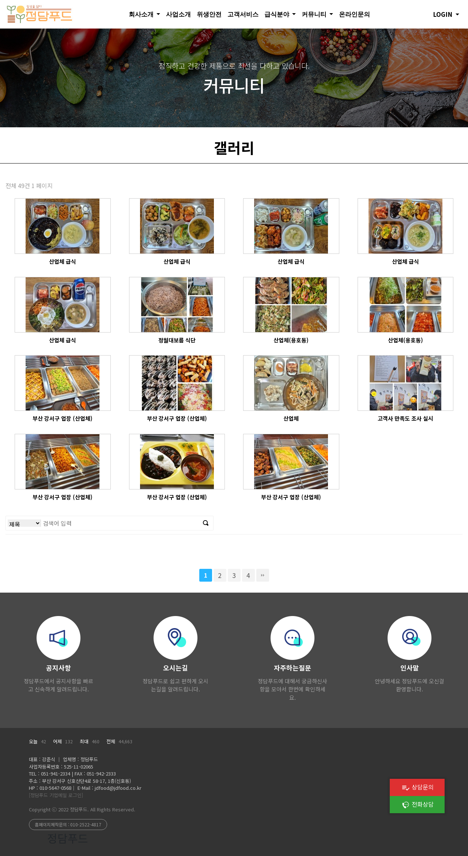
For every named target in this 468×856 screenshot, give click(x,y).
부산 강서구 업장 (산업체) (63, 418)
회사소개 (142, 14)
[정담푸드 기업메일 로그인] (56, 795)
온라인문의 (354, 14)
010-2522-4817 (85, 824)
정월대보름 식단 (177, 340)
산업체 (291, 418)
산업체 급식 (62, 261)
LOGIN (443, 14)
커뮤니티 (315, 14)
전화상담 (417, 804)
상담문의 (417, 786)
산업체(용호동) (291, 340)
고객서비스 (242, 14)
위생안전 (209, 14)
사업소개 (178, 14)
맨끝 (262, 575)
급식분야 (277, 14)
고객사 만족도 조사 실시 (405, 418)
